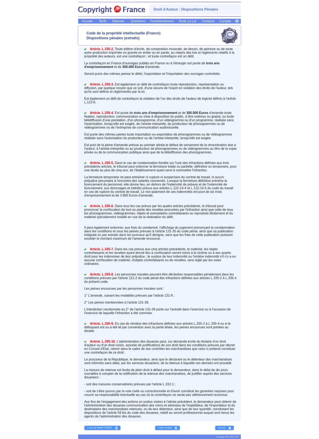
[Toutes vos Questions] (138, 21)
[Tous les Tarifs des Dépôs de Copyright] (102, 21)
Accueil (224, 427)
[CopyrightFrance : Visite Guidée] (162, 21)
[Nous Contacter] (208, 21)
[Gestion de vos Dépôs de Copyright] (225, 21)
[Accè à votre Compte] (237, 21)
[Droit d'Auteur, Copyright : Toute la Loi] (187, 21)
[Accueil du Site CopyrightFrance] (87, 21)
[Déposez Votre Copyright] (118, 21)
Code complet (167, 427)
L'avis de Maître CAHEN (102, 427)
